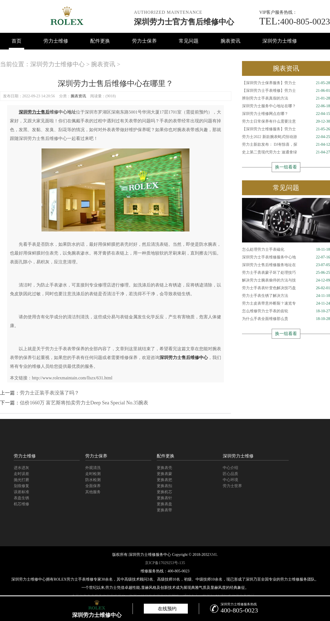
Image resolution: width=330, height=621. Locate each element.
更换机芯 (164, 492)
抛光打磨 (21, 480)
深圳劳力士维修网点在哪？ (286, 114)
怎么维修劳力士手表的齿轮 (286, 311)
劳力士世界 (232, 486)
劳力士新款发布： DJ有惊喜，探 (286, 144)
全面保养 (93, 486)
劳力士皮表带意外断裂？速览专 (286, 303)
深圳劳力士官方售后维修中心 (184, 22)
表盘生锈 (21, 498)
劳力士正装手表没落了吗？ (49, 393)
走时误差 (21, 474)
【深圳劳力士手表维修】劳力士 (286, 91)
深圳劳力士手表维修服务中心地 (286, 257)
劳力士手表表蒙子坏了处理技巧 (286, 273)
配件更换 (100, 41)
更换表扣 (164, 486)
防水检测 (93, 480)
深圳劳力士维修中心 (57, 64)
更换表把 (164, 480)
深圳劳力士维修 (279, 41)
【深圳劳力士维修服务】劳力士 (286, 129)
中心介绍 (230, 468)
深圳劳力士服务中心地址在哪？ (286, 106)
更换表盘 (164, 504)
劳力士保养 (144, 41)
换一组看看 (286, 167)
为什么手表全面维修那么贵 (286, 319)
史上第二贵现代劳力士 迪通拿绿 (286, 152)
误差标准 (21, 492)
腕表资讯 (230, 41)
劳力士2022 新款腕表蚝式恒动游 (286, 137)
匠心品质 (230, 474)
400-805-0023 (294, 21)
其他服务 (93, 492)
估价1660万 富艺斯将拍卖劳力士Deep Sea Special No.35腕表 (84, 402)
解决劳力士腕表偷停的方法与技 (286, 280)
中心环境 (230, 480)
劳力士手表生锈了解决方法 (286, 296)
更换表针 (164, 498)
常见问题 (189, 41)
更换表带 (164, 510)
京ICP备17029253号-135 (165, 563)
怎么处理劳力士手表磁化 (286, 249)
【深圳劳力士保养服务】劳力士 (286, 83)
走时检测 (93, 474)
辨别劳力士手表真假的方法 (286, 98)
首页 (16, 41)
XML (213, 555)
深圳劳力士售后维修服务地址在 (286, 265)
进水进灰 (21, 468)
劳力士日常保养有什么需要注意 (286, 121)
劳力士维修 (55, 41)
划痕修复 (21, 486)
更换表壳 (164, 468)
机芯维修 (21, 504)
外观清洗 (93, 468)
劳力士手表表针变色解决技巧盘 (286, 288)
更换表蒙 (164, 474)
